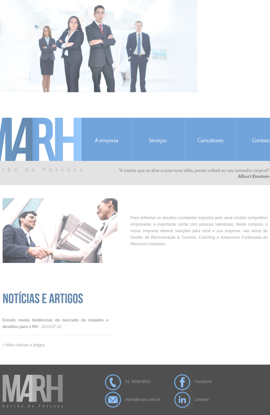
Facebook (203, 381)
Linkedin (202, 399)
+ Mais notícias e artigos (24, 345)
